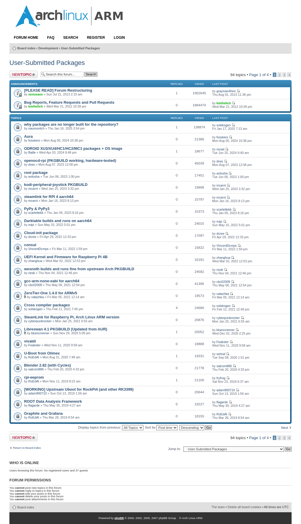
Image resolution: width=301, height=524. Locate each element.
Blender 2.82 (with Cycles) (47, 365)
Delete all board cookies (244, 507)
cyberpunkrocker (39, 321)
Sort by (161, 427)
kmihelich (35, 106)
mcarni (33, 188)
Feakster (34, 345)
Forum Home (26, 38)
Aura (28, 136)
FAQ (50, 38)
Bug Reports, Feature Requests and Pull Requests (69, 102)
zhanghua (35, 261)
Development (48, 48)
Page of (259, 75)
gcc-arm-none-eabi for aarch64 (51, 281)
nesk (31, 273)
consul (30, 245)
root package (36, 172)
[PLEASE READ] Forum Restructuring (58, 90)
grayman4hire (226, 91)
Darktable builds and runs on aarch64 (57, 221)
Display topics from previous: (110, 427)
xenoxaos (35, 94)
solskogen (223, 125)
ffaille (32, 152)
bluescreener (40, 333)
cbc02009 (35, 285)
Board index (26, 48)
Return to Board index (27, 447)
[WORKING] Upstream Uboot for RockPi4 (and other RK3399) (78, 389)
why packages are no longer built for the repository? (71, 124)
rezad (220, 149)
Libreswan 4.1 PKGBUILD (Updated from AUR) (65, 329)
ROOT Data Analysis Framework (53, 401)
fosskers (34, 140)
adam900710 (37, 393)
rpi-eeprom (34, 377)
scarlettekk (35, 212)
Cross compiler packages (47, 305)
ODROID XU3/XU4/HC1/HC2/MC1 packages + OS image (73, 148)
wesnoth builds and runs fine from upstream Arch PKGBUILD (79, 269)
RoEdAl (33, 357)
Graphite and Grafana (43, 413)
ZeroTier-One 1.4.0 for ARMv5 (50, 293)
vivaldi (30, 341)
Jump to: (174, 449)
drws (31, 164)
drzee (32, 237)
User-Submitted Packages (80, 48)
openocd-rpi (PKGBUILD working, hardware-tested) (70, 160)
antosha (33, 176)
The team (218, 507)
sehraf (220, 354)
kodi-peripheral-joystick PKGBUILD (56, 184)
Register (96, 38)
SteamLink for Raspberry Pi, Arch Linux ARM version (71, 317)
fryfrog (220, 378)
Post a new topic (23, 74)
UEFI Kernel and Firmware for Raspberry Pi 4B (66, 257)
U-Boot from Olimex (42, 353)
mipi (31, 224)
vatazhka (37, 297)
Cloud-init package (41, 233)
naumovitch (36, 128)
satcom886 (36, 369)
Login (119, 38)
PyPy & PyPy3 (37, 208)
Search (70, 38)
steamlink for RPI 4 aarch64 (48, 196)
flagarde (34, 405)
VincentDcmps (38, 249)
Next (284, 427)
